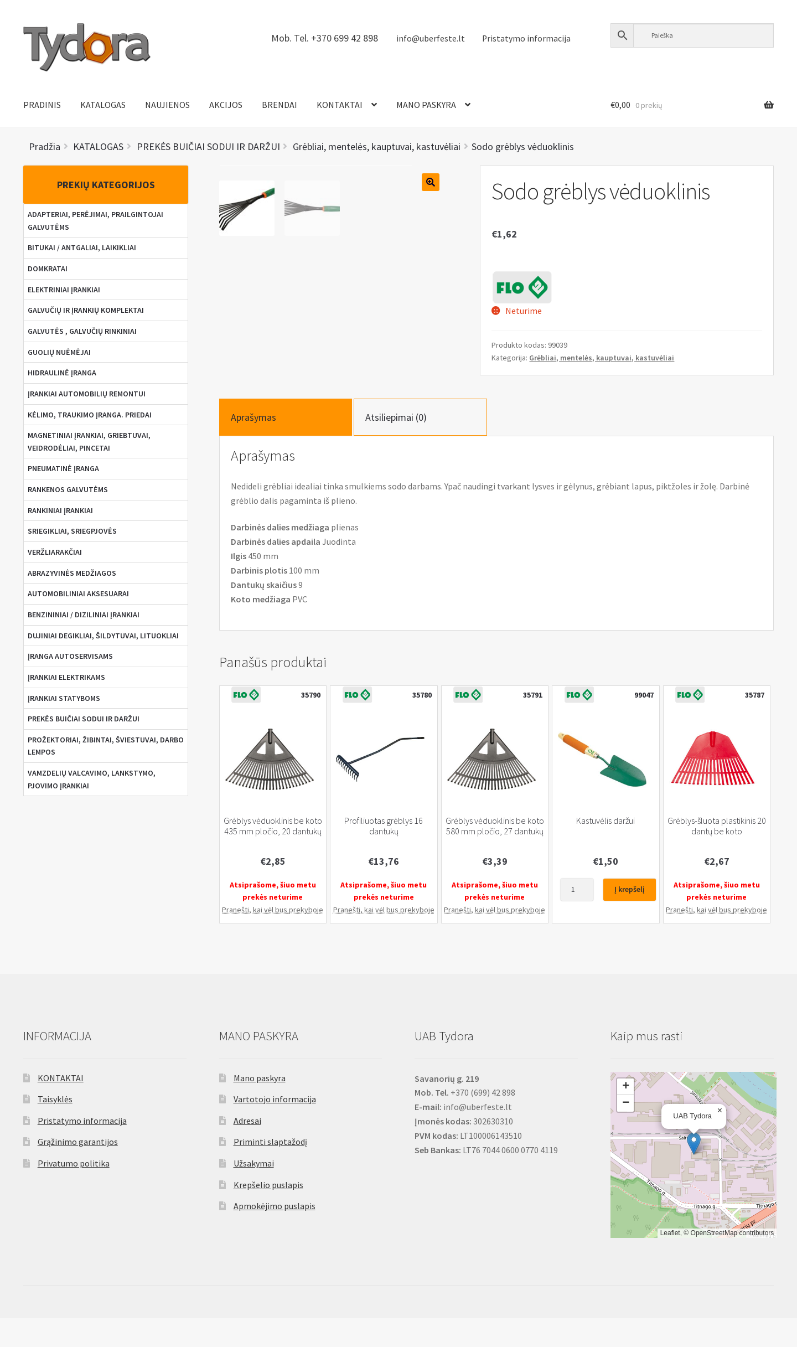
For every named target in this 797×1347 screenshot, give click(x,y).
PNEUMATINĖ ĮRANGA (63, 468)
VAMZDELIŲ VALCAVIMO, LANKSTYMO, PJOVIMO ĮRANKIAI (92, 779)
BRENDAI (279, 104)
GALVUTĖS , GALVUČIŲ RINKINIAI (82, 331)
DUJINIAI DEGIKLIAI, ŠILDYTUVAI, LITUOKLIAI (103, 636)
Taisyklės (55, 1127)
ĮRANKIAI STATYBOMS (64, 698)
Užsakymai (254, 1192)
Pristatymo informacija (526, 38)
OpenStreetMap (714, 1262)
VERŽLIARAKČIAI (55, 552)
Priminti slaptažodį (270, 1170)
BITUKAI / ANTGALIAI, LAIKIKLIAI (82, 247)
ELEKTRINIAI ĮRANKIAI (64, 290)
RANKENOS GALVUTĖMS (68, 489)
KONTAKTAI (340, 104)
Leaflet (670, 1262)
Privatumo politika (74, 1192)
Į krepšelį (629, 918)
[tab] (286, 446)
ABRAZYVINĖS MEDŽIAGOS (72, 573)
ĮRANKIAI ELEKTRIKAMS (66, 677)
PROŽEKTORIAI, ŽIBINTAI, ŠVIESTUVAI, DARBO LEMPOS (106, 746)
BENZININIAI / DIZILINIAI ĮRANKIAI (83, 615)
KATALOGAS (103, 104)
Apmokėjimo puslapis (274, 1235)
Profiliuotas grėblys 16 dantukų (383, 854)
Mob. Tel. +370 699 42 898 (324, 38)
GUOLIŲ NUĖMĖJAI (59, 352)
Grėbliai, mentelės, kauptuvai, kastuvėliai (601, 358)
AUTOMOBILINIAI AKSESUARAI (78, 593)
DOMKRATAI (48, 268)
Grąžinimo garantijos (78, 1170)
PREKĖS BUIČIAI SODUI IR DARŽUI (83, 719)
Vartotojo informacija (275, 1127)
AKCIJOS (225, 104)
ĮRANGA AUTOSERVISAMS (70, 656)
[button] (694, 1172)
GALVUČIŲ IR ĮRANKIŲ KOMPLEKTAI (86, 310)
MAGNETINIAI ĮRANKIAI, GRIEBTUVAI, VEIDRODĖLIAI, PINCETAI (89, 441)
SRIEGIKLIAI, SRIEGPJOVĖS (72, 531)
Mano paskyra (260, 1106)
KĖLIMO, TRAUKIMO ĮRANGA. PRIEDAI (90, 415)
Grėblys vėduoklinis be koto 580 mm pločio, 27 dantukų (495, 854)
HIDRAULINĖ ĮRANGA (62, 373)
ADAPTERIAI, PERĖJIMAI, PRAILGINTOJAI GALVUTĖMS (95, 220)
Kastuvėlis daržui (605, 849)
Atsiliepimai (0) (396, 446)
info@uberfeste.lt (430, 38)
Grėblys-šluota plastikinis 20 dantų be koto (716, 854)
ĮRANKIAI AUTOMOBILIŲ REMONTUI (87, 394)
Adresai (247, 1149)
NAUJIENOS (167, 104)
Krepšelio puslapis (268, 1213)
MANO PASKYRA (426, 104)
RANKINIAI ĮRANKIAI (60, 510)
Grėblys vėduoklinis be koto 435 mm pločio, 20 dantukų (273, 854)
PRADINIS (42, 104)
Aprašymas (253, 446)
